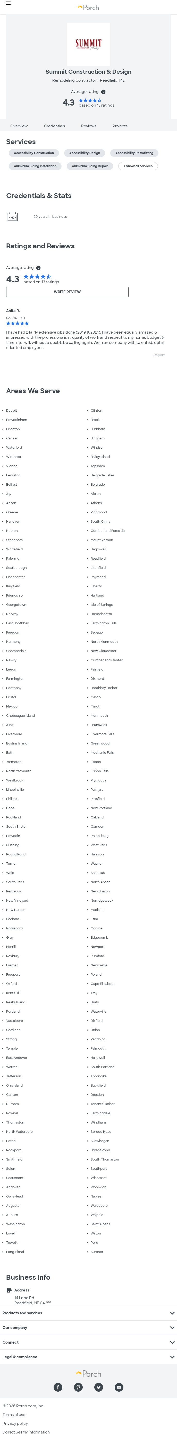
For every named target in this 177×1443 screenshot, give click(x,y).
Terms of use (14, 1414)
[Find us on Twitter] (98, 1387)
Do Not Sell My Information (26, 1432)
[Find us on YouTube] (119, 1387)
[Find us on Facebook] (58, 1387)
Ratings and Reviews (40, 246)
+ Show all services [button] (138, 166)
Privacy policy (15, 1423)
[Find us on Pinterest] (78, 1387)
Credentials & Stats (39, 195)
